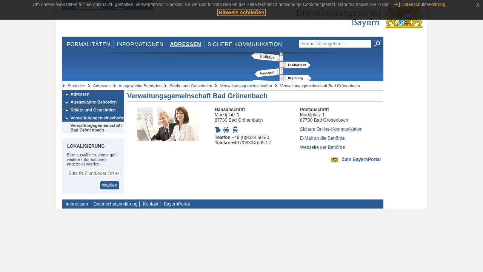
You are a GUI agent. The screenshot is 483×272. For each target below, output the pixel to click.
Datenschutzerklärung (116, 204)
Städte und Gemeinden (190, 85)
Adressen (186, 44)
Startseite (76, 85)
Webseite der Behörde (322, 147)
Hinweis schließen (241, 12)
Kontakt (150, 204)
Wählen (109, 185)
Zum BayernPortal (361, 159)
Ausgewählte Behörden (140, 85)
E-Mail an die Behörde (322, 138)
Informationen (140, 44)
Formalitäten (88, 44)
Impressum (77, 204)
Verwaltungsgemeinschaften (246, 85)
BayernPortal (177, 204)
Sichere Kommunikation (245, 44)
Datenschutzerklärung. (423, 4)
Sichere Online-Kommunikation (331, 129)
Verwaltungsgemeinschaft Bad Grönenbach (96, 127)
